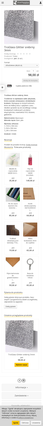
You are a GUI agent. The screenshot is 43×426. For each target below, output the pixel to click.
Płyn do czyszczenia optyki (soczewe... (30, 172)
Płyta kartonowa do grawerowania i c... (13, 276)
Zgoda (15, 423)
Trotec (15, 56)
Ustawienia (36, 423)
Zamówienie (21, 395)
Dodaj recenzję (31, 145)
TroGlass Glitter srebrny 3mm (21, 354)
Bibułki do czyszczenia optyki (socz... (13, 171)
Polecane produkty (22, 147)
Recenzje (8, 139)
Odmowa (25, 423)
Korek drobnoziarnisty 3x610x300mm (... (30, 207)
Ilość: (28, 71)
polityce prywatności (25, 418)
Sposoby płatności (22, 405)
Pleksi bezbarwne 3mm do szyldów (30, 240)
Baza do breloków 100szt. (30, 275)
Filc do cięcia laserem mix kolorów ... (13, 206)
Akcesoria (8, 147)
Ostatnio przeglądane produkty (18, 315)
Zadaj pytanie (11, 306)
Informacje (21, 387)
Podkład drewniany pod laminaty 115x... (12, 240)
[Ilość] (33, 71)
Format (7, 62)
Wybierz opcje (21, 365)
